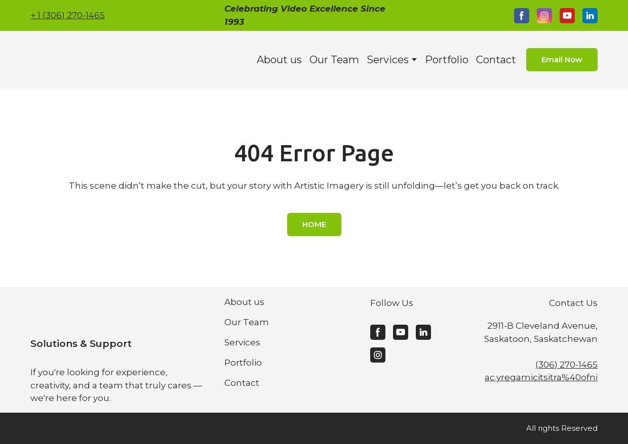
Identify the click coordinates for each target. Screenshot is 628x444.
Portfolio (446, 60)
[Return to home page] (100, 59)
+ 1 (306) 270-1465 (67, 15)
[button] (521, 15)
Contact (496, 60)
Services (388, 60)
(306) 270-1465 (566, 365)
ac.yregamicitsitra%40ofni (541, 377)
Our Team (334, 60)
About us (279, 60)
